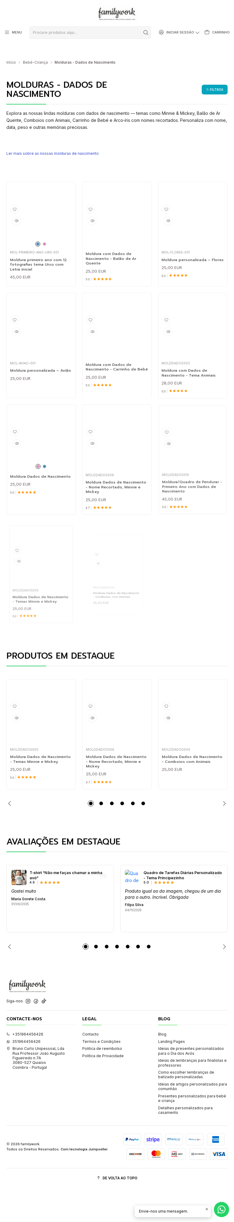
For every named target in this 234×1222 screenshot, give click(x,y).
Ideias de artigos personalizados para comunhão (192, 1120)
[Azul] (37, 234)
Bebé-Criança (35, 53)
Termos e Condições (101, 1075)
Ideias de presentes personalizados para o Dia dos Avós (191, 1084)
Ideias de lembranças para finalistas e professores (192, 1096)
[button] (213, 80)
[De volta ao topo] (117, 1212)
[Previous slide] (11, 837)
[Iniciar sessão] (182, 33)
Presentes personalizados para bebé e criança (192, 1132)
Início (11, 53)
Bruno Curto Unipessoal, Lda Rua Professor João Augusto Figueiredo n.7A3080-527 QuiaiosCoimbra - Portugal (35, 1091)
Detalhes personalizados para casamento (185, 1143)
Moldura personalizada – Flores (191, 255)
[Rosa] (45, 234)
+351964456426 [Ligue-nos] (24, 1068)
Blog (162, 1068)
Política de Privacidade (103, 1089)
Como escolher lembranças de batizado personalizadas (186, 1108)
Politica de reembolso (102, 1082)
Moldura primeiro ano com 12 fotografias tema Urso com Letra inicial (40, 258)
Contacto (90, 1068)
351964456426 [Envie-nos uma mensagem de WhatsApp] (23, 1075)
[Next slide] (223, 837)
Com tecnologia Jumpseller (84, 1183)
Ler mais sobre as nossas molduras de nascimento (56, 144)
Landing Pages (171, 1075)
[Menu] (12, 33)
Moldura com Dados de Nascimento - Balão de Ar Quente (114, 252)
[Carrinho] (217, 33)
